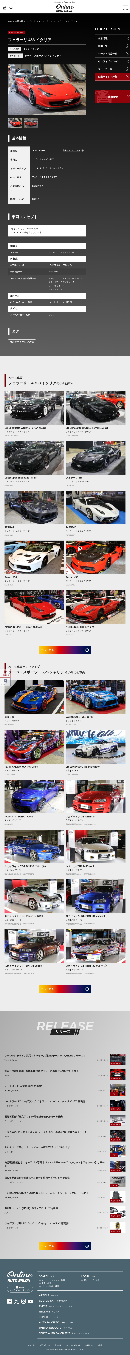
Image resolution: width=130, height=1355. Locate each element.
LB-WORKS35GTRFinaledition (83, 769)
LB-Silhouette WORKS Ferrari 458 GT (87, 428)
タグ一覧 (31, 1352)
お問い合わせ (44, 1352)
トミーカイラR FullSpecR (80, 868)
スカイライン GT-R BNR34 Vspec (23, 968)
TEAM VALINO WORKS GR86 (21, 769)
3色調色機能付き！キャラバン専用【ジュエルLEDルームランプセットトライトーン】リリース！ (55, 1169)
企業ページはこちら (71, 150)
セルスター (10, 1156)
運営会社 (58, 1352)
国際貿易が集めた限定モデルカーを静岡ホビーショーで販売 (37, 1182)
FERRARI (10, 527)
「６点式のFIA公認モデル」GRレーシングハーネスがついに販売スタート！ (46, 1137)
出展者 (99, 1352)
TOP (10, 21)
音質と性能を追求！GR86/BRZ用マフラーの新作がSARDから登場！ (42, 1075)
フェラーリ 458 (74, 477)
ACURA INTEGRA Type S (19, 819)
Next (81, 90)
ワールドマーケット (14, 1126)
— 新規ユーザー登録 (90, 1287)
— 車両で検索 (45, 1290)
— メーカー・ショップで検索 (52, 1287)
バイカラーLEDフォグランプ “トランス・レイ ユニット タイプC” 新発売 (45, 1106)
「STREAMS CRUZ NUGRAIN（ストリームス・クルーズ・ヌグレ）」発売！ (46, 1197)
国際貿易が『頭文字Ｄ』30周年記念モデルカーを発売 (34, 1121)
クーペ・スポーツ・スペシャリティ (43, 55)
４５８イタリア (46, 21)
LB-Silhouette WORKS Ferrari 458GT (25, 428)
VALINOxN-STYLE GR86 (79, 719)
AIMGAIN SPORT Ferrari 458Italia (23, 627)
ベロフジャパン (12, 1111)
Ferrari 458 (11, 577)
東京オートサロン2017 (22, 341)
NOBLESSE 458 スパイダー (81, 627)
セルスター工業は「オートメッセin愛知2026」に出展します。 (38, 1152)
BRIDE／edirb (12, 1095)
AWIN (7, 1217)
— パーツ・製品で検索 (49, 1293)
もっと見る (51, 651)
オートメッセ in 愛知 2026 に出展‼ (24, 1091)
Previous (13, 90)
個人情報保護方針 (73, 1352)
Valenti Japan (11, 1065)
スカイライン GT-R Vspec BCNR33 (24, 918)
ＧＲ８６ (9, 719)
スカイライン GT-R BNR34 (80, 819)
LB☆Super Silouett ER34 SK (21, 477)
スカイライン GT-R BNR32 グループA (25, 868)
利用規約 (89, 1352)
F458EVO (71, 527)
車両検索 (19, 21)
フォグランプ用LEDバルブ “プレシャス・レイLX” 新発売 (36, 1228)
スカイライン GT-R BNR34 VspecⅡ (85, 918)
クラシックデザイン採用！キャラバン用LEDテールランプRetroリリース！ (45, 1060)
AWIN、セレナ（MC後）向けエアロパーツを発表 (31, 1213)
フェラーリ (31, 21)
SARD (8, 1080)
